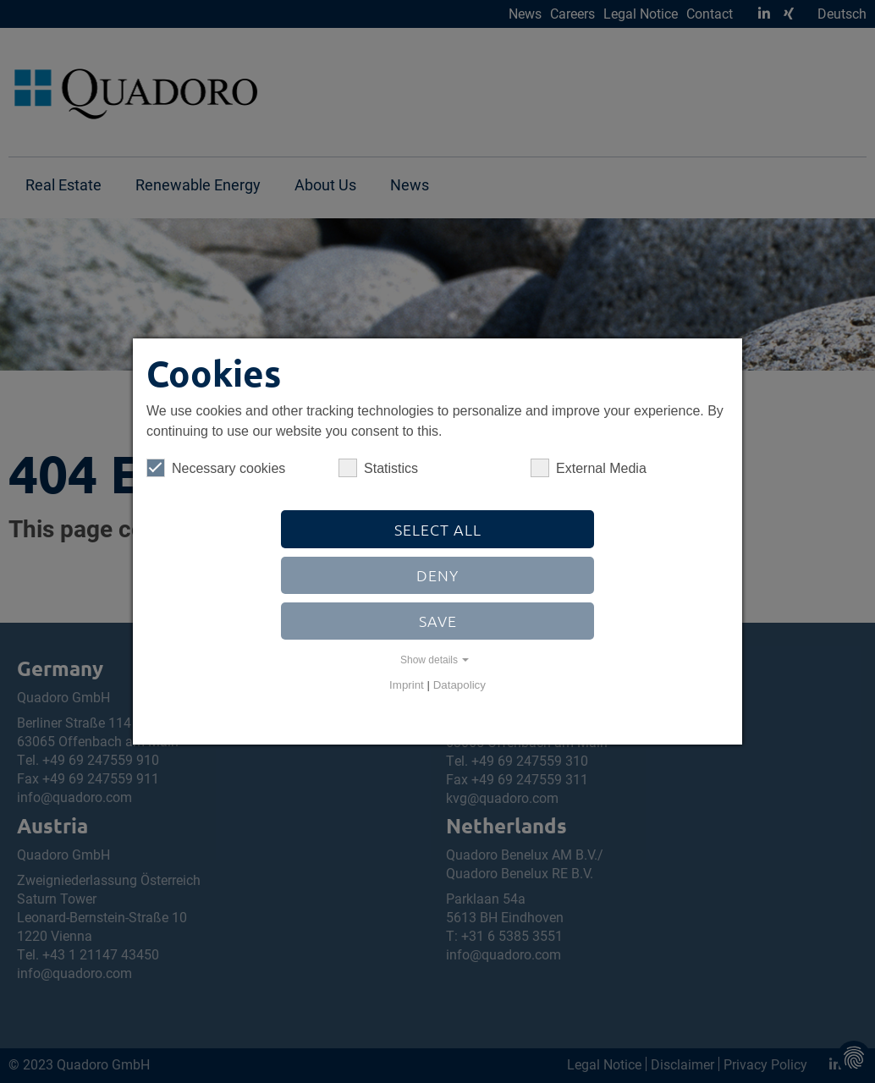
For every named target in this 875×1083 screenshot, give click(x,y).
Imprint (406, 685)
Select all (438, 529)
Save (438, 620)
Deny (437, 575)
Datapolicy (459, 685)
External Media (589, 468)
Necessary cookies (215, 468)
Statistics (378, 468)
